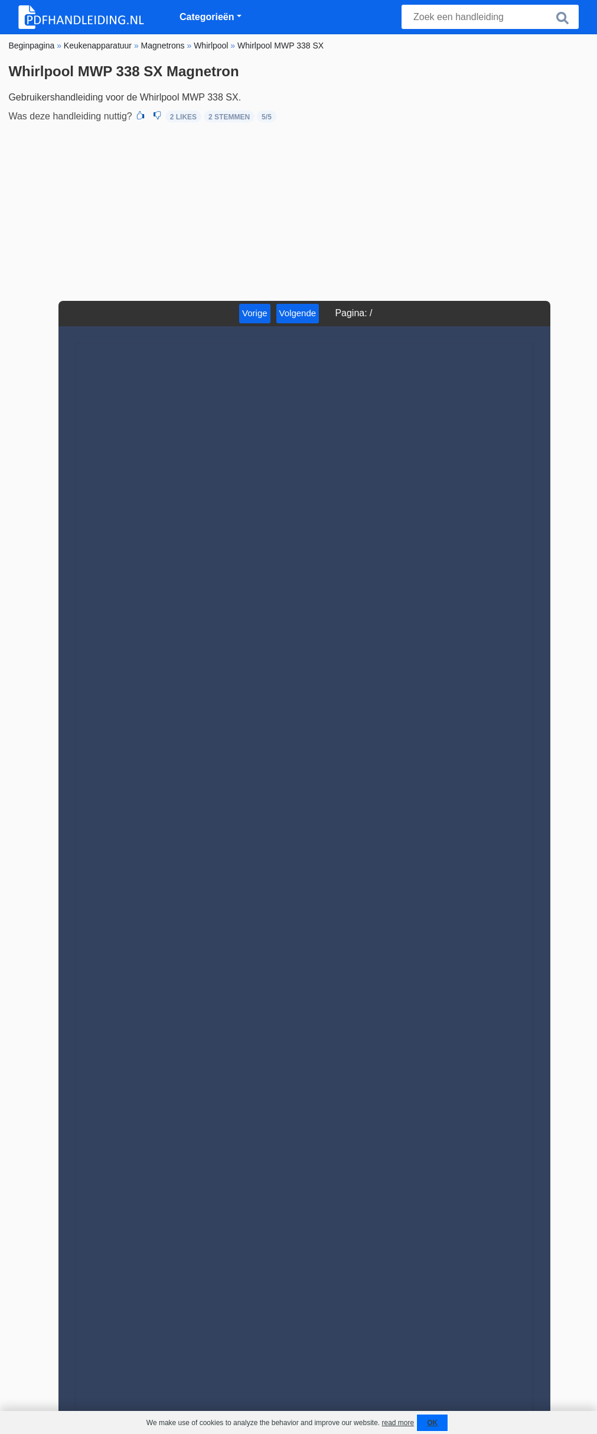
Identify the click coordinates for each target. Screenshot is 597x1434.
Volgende (298, 313)
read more (397, 1423)
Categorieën (207, 17)
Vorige (254, 313)
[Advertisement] (298, 212)
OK (432, 1423)
